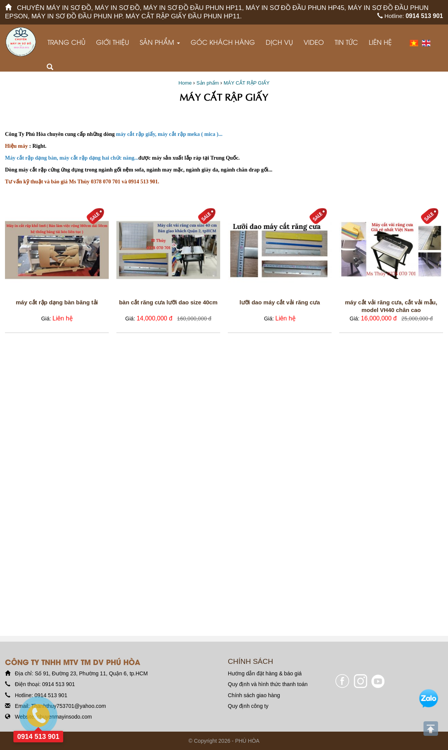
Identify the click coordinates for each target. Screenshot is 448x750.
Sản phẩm (160, 42)
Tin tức (346, 42)
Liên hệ (380, 42)
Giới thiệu (112, 42)
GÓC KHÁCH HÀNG (223, 42)
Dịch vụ (279, 42)
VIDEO (314, 42)
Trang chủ (66, 42)
